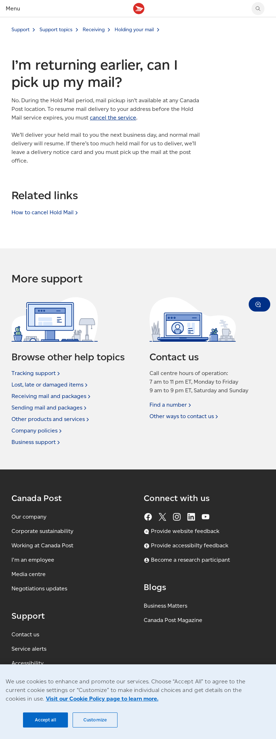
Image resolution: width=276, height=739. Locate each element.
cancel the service (113, 117)
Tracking (36, 373)
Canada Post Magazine (173, 620)
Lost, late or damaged (50, 384)
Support (20, 30)
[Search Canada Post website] (258, 8)
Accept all (45, 719)
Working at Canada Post (42, 545)
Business (36, 442)
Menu (13, 8)
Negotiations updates (39, 588)
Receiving (94, 30)
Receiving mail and (52, 396)
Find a (171, 405)
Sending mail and (50, 407)
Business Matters (165, 605)
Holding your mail (134, 30)
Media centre (29, 574)
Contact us (25, 634)
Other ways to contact (185, 416)
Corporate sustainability (42, 531)
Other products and (51, 419)
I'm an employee (33, 559)
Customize (95, 719)
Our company (29, 516)
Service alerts (29, 648)
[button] (259, 304)
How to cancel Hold (45, 212)
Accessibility (27, 663)
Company (37, 430)
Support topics (56, 30)
